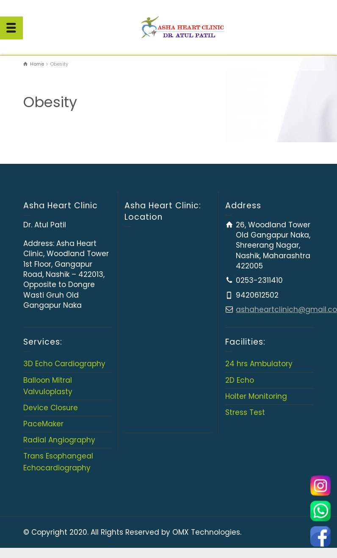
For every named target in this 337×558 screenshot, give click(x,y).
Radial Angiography (59, 440)
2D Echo (239, 380)
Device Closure (50, 408)
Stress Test (245, 412)
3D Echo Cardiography (64, 364)
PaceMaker (43, 424)
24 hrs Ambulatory (259, 364)
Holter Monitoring (256, 396)
